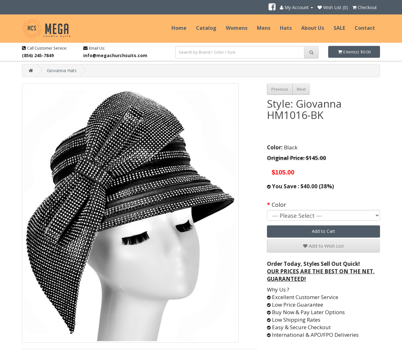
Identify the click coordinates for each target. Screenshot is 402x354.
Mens (263, 27)
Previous (279, 89)
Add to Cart (323, 231)
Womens (236, 27)
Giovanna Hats (62, 70)
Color (279, 204)
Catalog (206, 27)
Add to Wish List (323, 246)
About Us (312, 27)
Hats (286, 27)
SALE (339, 27)
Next (301, 89)
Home (179, 27)
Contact (365, 27)
